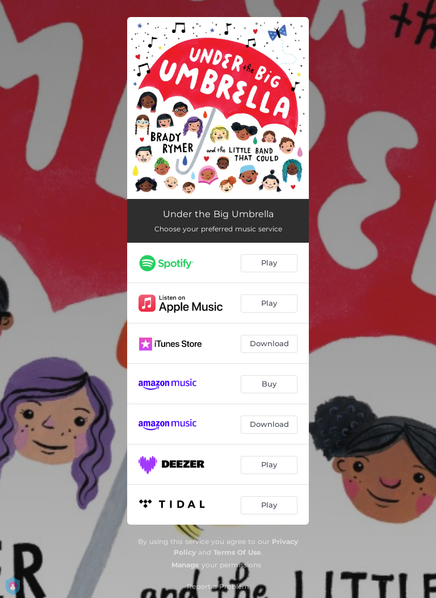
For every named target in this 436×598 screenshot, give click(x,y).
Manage (185, 564)
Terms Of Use (237, 552)
